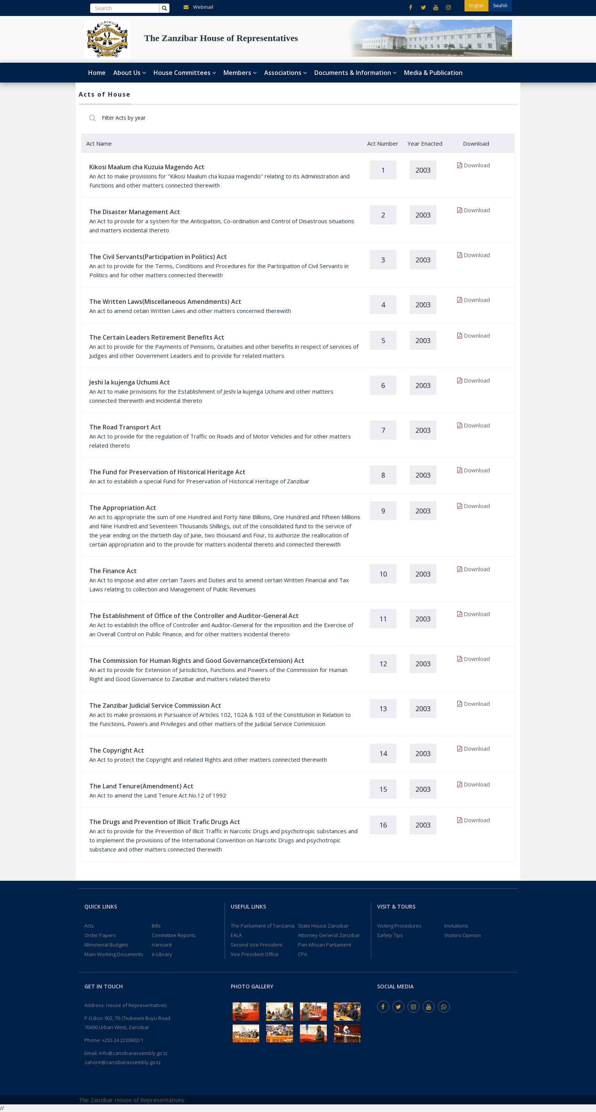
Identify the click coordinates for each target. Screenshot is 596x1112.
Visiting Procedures (399, 925)
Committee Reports (174, 935)
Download (477, 165)
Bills (156, 925)
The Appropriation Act (122, 508)
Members (240, 72)
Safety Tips (390, 935)
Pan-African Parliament (324, 944)
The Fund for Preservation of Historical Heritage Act (167, 472)
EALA (236, 935)
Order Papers (100, 935)
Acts (89, 925)
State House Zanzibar (323, 925)
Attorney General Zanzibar (329, 935)
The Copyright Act (116, 750)
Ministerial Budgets (106, 944)
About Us (129, 72)
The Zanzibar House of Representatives (131, 1100)
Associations (285, 72)
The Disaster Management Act (134, 212)
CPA (302, 954)
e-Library (162, 954)
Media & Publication (433, 72)
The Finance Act (113, 571)
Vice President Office (255, 954)
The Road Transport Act (125, 427)
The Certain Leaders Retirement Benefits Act (156, 337)
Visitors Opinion (462, 935)
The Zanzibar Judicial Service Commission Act (155, 705)
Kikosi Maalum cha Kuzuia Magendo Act (146, 167)
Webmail (197, 6)
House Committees (185, 72)
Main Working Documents (113, 954)
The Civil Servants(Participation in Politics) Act (158, 257)
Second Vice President (256, 944)
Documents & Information (355, 72)
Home (97, 72)
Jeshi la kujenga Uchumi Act (129, 382)
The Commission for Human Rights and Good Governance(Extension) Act (196, 660)
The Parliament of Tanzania (263, 925)
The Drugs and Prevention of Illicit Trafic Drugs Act (164, 822)
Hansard (162, 944)
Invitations (456, 925)
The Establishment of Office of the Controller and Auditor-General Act (194, 616)
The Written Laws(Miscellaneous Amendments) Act (165, 301)
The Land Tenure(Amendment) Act (141, 786)
